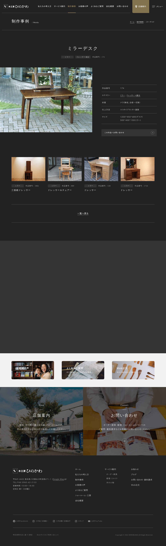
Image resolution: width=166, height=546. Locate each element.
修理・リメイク (111, 478)
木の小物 (110, 483)
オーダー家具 (111, 474)
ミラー (122, 96)
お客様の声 (83, 6)
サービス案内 (59, 6)
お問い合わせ (122, 6)
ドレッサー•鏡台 (133, 96)
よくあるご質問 (97, 6)
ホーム (132, 22)
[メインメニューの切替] (157, 6)
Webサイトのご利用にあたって (48, 535)
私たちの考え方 (44, 6)
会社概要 (110, 6)
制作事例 (72, 6)
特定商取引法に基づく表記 (22, 535)
